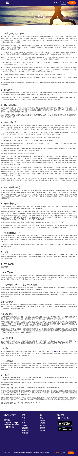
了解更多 (56, 453)
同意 (71, 452)
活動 (23, 418)
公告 (23, 420)
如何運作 (25, 425)
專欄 (23, 423)
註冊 (72, 3)
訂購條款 (42, 423)
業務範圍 (25, 433)
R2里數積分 (25, 430)
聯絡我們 (42, 420)
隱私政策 (42, 430)
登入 (63, 3)
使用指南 (25, 428)
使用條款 (42, 428)
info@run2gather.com (53, 351)
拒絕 (64, 452)
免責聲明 (42, 425)
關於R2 (42, 418)
